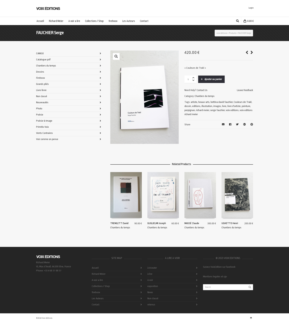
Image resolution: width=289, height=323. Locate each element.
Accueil (95, 267)
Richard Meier (98, 274)
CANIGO (40, 53)
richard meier (202, 110)
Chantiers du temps (204, 96)
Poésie (39, 114)
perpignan (189, 110)
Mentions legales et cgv (215, 276)
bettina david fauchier (222, 102)
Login (251, 8)
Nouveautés (42, 102)
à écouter (152, 267)
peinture (246, 106)
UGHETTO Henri (230, 223)
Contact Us (202, 90)
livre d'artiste (234, 106)
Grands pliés (42, 84)
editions (196, 106)
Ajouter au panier (213, 79)
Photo (39, 108)
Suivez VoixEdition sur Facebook (219, 266)
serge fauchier (217, 110)
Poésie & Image (44, 120)
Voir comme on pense (47, 139)
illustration (207, 106)
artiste (194, 102)
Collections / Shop (101, 286)
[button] (116, 56)
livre (224, 106)
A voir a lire (97, 280)
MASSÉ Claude (191, 223)
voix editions (232, 110)
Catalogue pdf (43, 59)
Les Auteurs (98, 298)
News (150, 292)
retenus (151, 304)
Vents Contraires (44, 133)
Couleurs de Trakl (243, 102)
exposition (152, 286)
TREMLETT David (119, 223)
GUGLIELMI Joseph (156, 223)
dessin (187, 106)
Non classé (41, 96)
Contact (95, 304)
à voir (150, 280)
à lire (149, 274)
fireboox (96, 292)
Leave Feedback (245, 90)
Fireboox (40, 77)
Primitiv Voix (42, 126)
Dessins (40, 71)
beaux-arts (203, 102)
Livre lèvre (41, 90)
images (217, 106)
